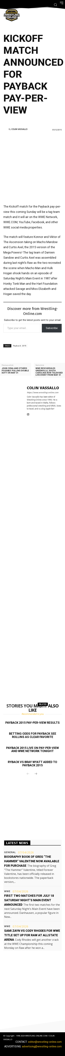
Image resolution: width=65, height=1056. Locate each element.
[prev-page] (28, 774)
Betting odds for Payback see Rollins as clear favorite (32, 735)
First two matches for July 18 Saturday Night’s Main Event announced (29, 900)
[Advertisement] (32, 167)
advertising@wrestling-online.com (42, 1046)
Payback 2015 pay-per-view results (32, 722)
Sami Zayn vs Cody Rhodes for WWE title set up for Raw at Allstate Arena (32, 935)
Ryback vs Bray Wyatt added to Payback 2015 (32, 763)
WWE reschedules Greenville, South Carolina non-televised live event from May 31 (49, 371)
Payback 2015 (19, 346)
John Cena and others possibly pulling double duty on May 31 (15, 370)
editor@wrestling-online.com (45, 1041)
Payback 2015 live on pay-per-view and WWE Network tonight (32, 749)
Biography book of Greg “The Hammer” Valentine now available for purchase (31, 861)
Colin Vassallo (19, 129)
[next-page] (35, 774)
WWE (7, 891)
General (10, 852)
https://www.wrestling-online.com (42, 392)
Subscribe (52, 328)
